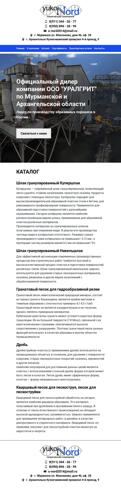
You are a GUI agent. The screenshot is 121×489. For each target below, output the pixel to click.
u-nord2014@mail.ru (62, 31)
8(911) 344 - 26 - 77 (62, 21)
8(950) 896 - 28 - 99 (62, 26)
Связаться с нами (34, 133)
